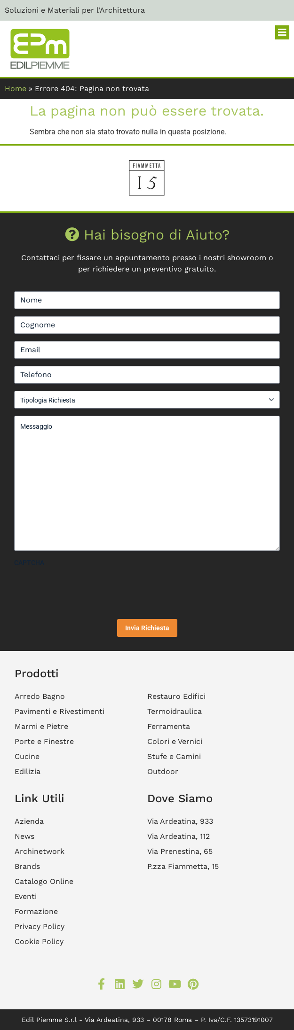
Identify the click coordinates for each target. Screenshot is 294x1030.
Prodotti (37, 673)
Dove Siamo (180, 798)
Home (15, 88)
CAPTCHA (29, 562)
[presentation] (85, 589)
